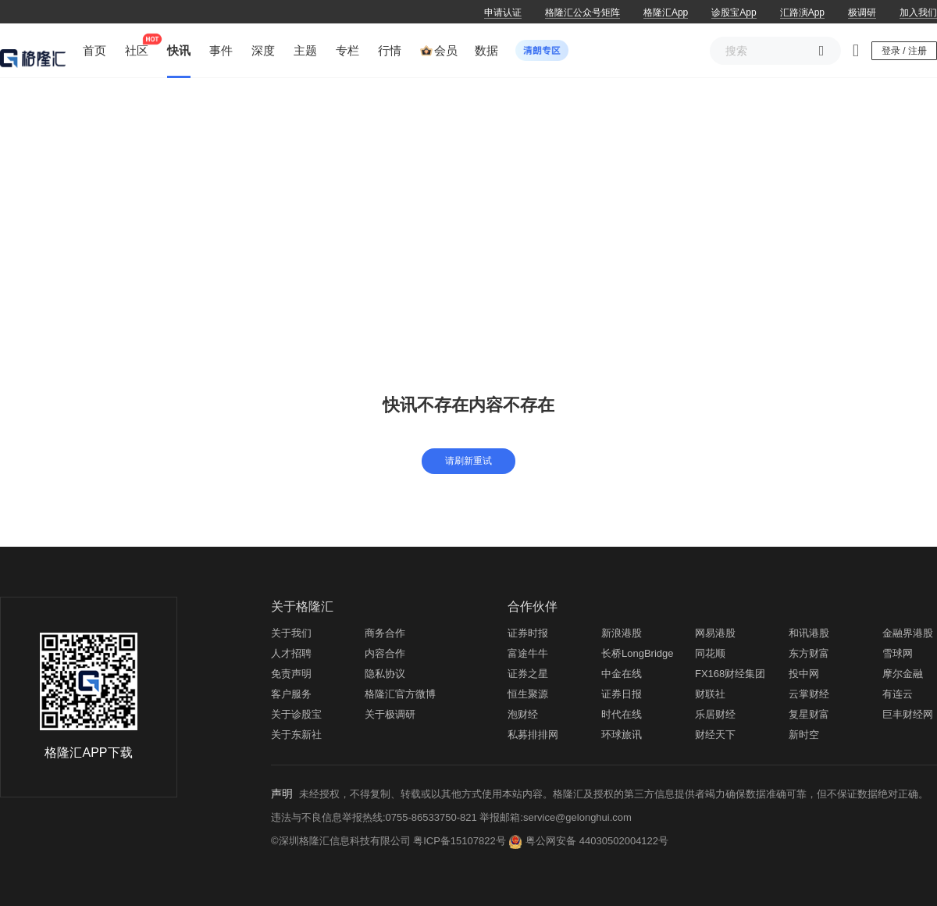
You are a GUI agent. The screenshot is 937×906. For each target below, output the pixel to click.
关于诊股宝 (296, 714)
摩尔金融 (902, 674)
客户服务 (291, 694)
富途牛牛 (528, 653)
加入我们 (918, 12)
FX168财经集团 (730, 674)
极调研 (862, 12)
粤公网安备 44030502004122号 (597, 841)
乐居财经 (715, 714)
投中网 (804, 674)
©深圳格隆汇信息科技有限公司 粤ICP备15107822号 (389, 841)
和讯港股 (809, 633)
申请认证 (503, 12)
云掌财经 (809, 694)
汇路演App (802, 12)
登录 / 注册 (904, 50)
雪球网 (897, 653)
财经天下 (715, 734)
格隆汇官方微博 (400, 694)
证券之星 (528, 674)
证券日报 (621, 694)
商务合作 (385, 633)
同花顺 (710, 653)
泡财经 (523, 714)
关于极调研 (390, 714)
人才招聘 (291, 653)
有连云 (897, 694)
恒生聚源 (528, 694)
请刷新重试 (468, 460)
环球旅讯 (621, 734)
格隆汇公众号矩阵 (582, 12)
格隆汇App (665, 12)
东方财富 (809, 653)
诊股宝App (733, 12)
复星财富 (809, 714)
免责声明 (291, 674)
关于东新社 (296, 734)
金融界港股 (907, 633)
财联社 (710, 694)
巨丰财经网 (907, 714)
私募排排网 (533, 734)
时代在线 (621, 714)
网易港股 (715, 633)
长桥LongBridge (637, 653)
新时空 (804, 734)
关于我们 (291, 633)
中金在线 (621, 674)
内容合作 (385, 653)
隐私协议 (385, 674)
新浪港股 (621, 633)
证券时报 (528, 633)
